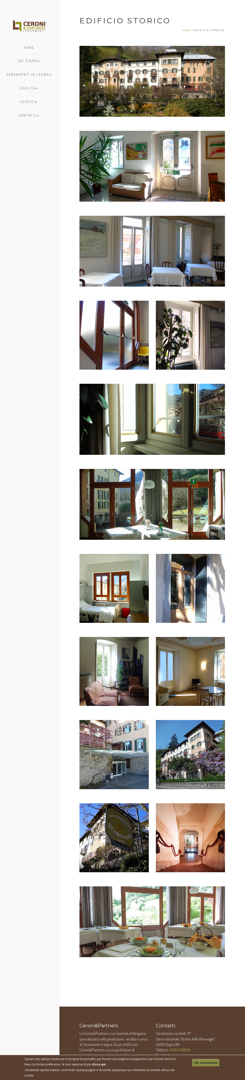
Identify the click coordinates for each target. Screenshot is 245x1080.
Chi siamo (29, 60)
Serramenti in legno (29, 73)
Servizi (29, 101)
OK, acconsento (205, 1062)
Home (29, 48)
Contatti (29, 114)
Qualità (29, 87)
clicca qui (99, 1064)
